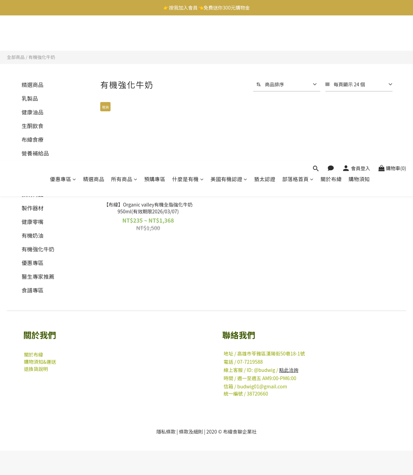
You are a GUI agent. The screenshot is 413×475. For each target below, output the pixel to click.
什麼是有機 (188, 33)
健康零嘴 (32, 221)
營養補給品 (35, 153)
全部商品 (16, 57)
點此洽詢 (288, 369)
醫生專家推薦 (38, 276)
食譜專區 (32, 290)
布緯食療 (32, 139)
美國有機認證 (228, 33)
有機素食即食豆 (41, 180)
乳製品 (30, 98)
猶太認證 (264, 33)
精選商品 (93, 33)
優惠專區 (63, 33)
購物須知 (359, 33)
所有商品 (124, 33)
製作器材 (32, 208)
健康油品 (32, 112)
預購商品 (32, 194)
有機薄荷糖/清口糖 (44, 167)
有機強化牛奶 (41, 57)
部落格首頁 (298, 33)
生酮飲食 (32, 126)
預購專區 (154, 33)
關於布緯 (331, 33)
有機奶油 (32, 235)
